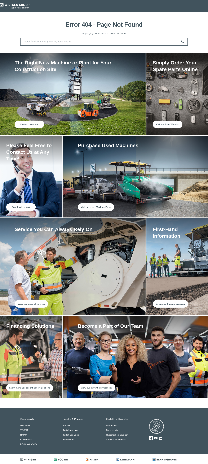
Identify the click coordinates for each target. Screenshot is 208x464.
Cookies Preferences (115, 439)
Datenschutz (112, 430)
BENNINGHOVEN (28, 444)
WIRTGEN (25, 425)
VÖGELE (24, 430)
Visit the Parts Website (167, 124)
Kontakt (67, 425)
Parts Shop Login (71, 434)
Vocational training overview (170, 303)
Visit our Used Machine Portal (96, 207)
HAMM (23, 434)
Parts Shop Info (70, 430)
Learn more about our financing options (29, 387)
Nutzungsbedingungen (117, 434)
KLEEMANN (26, 439)
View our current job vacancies (96, 387)
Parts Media (69, 439)
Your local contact (21, 207)
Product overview (29, 124)
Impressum (111, 425)
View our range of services (31, 303)
